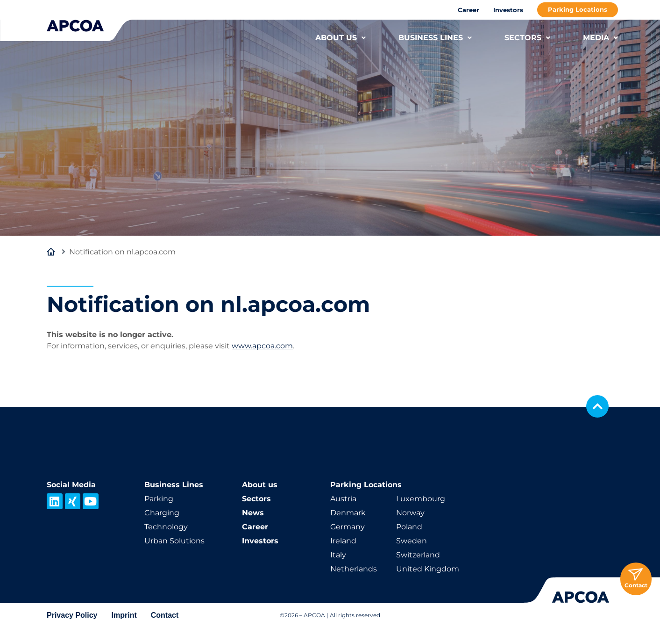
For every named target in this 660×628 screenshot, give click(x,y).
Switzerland (418, 554)
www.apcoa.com (262, 345)
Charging (161, 512)
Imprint (124, 615)
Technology (166, 526)
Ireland (343, 540)
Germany (347, 526)
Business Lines (173, 484)
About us (259, 484)
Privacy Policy (72, 615)
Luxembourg (420, 498)
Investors (508, 10)
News (253, 512)
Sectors (256, 498)
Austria (343, 498)
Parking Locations (577, 9)
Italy (338, 554)
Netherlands (353, 568)
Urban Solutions (174, 540)
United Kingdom (427, 568)
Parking (158, 498)
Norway (410, 512)
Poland (409, 526)
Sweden (411, 540)
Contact (165, 615)
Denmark (348, 512)
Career (468, 10)
